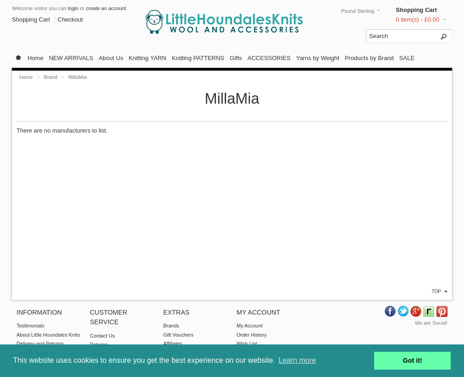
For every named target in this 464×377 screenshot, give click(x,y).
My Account (250, 325)
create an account (106, 8)
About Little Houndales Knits (48, 335)
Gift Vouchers (178, 335)
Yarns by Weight (317, 58)
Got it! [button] (412, 360)
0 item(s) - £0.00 (417, 19)
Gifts (236, 58)
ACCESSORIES (269, 58)
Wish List (247, 343)
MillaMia (77, 77)
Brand (50, 77)
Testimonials (30, 325)
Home (36, 58)
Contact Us (102, 335)
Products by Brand (369, 58)
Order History (251, 335)
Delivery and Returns (40, 343)
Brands (171, 325)
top (436, 291)
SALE (406, 58)
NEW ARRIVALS (71, 58)
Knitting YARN (147, 58)
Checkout (70, 19)
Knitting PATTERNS (198, 58)
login (73, 8)
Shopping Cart (416, 9)
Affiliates (172, 343)
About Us (111, 58)
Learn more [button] (297, 360)
